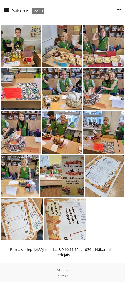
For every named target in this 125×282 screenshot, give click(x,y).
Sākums (20, 10)
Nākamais (103, 249)
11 (71, 249)
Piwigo (62, 275)
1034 (87, 249)
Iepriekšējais (37, 249)
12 (76, 249)
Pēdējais (62, 254)
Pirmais (16, 249)
